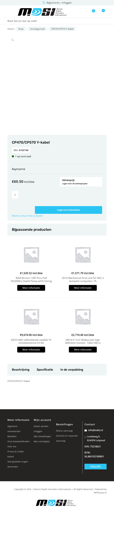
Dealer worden (41, 426)
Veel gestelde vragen (17, 461)
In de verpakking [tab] (71, 369)
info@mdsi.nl (93, 430)
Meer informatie (31, 287)
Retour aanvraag (64, 430)
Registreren (53, 2)
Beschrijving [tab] (20, 369)
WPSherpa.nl (100, 492)
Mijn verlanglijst (42, 441)
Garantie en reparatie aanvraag (67, 438)
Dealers (95, 466)
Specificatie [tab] (45, 369)
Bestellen (12, 436)
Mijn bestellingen (42, 436)
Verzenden (12, 466)
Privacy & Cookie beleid (15, 454)
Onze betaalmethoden (18, 441)
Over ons (11, 446)
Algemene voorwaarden (13, 429)
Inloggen (67, 2)
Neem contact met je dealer (27, 215)
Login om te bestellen (68, 210)
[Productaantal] (15, 195)
